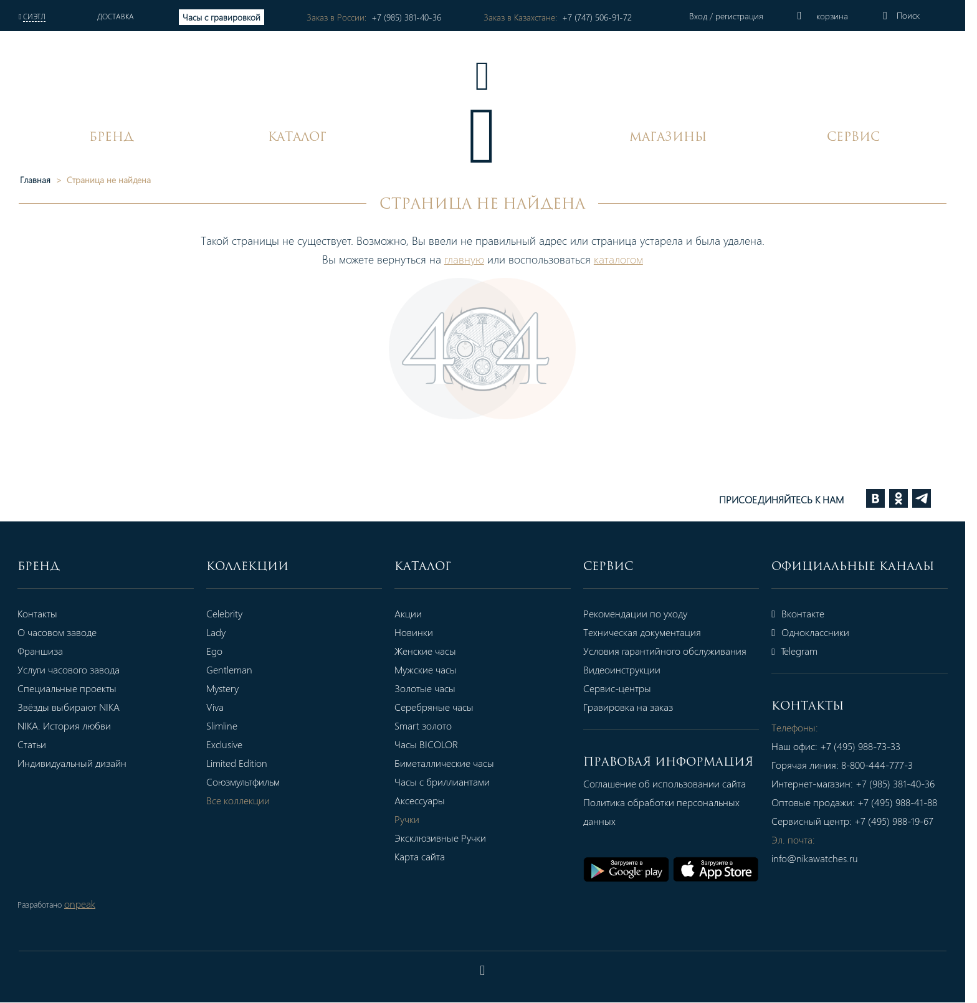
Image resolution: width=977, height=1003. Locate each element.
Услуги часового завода (68, 669)
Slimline (223, 725)
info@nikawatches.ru (824, 858)
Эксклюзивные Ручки (445, 837)
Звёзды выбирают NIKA (68, 706)
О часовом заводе (57, 632)
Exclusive (226, 744)
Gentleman (231, 669)
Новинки (418, 632)
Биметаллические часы (449, 762)
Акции (413, 613)
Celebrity (226, 613)
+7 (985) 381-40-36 (411, 17)
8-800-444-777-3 (887, 764)
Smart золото (428, 725)
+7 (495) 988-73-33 (870, 746)
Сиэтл (34, 16)
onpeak (79, 904)
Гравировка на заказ (635, 706)
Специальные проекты (67, 688)
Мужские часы (430, 669)
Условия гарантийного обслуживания (671, 650)
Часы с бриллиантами (447, 781)
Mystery (224, 688)
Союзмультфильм (245, 781)
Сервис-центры (624, 688)
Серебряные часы (439, 706)
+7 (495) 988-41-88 (907, 802)
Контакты (37, 613)
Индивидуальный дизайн (71, 762)
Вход (708, 16)
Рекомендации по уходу (642, 613)
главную (470, 259)
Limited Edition (238, 762)
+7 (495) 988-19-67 (903, 820)
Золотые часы (429, 688)
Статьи (31, 744)
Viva (217, 706)
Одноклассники (820, 632)
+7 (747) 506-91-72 (605, 17)
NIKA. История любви (64, 725)
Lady (217, 632)
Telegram (804, 650)
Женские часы (430, 650)
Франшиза (40, 650)
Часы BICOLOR (431, 744)
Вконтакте (807, 613)
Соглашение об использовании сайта (671, 783)
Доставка (116, 16)
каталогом (624, 259)
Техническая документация (649, 632)
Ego (216, 650)
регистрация (749, 16)
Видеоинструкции (628, 669)
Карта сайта (424, 856)
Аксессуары (424, 800)
